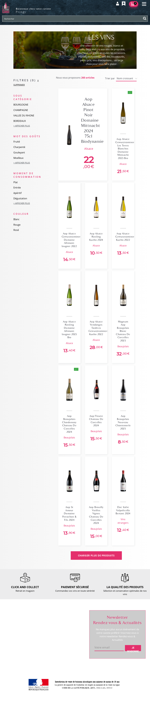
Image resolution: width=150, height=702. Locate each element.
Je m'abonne (133, 648)
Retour (38, 627)
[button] (27, 125)
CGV (37, 637)
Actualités (12, 634)
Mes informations (72, 626)
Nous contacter (42, 617)
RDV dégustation (15, 629)
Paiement (39, 632)
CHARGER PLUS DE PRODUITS (96, 555)
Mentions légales (43, 642)
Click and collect (43, 622)
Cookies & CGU (42, 655)
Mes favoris (69, 630)
